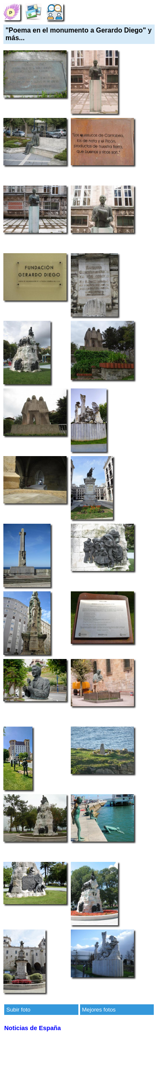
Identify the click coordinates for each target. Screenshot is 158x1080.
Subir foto (18, 1009)
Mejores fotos (99, 1009)
